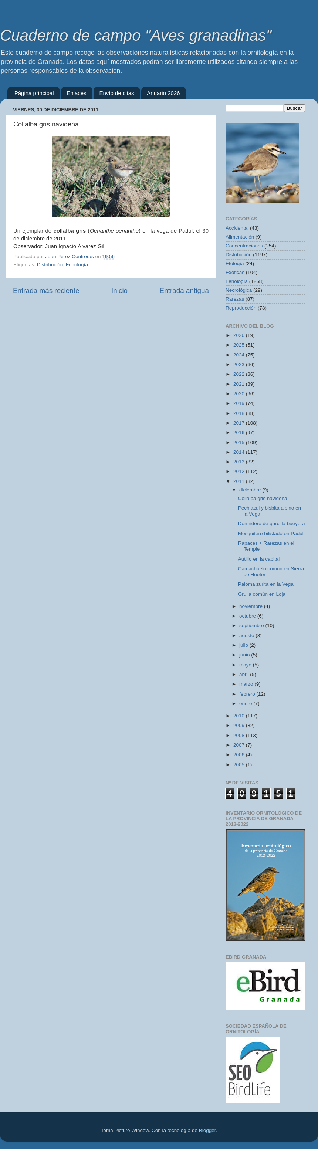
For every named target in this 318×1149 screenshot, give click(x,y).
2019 (239, 403)
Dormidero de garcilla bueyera (271, 523)
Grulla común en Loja (261, 594)
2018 (239, 413)
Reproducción (241, 308)
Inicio (119, 290)
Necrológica (239, 290)
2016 (239, 432)
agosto (247, 635)
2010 (239, 716)
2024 (239, 355)
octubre (248, 616)
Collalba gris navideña (262, 498)
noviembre (251, 606)
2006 (239, 754)
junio (245, 655)
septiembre (252, 625)
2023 (239, 364)
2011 (239, 481)
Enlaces (76, 93)
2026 (239, 335)
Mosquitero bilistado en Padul (271, 533)
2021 (239, 384)
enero (246, 703)
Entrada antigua (184, 290)
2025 (239, 345)
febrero (248, 694)
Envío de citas (116, 93)
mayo (246, 665)
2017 (239, 423)
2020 (239, 393)
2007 (239, 745)
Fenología (77, 264)
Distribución (50, 264)
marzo (246, 684)
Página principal (34, 93)
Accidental (237, 228)
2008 (239, 735)
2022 (239, 374)
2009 (239, 725)
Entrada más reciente (46, 290)
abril (244, 674)
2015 (239, 442)
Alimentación (240, 237)
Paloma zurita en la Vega (266, 584)
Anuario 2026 (163, 93)
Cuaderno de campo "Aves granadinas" (135, 35)
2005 (239, 764)
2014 (239, 452)
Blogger (207, 1130)
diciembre (250, 490)
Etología (235, 263)
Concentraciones (244, 246)
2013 (239, 461)
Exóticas (235, 272)
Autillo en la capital (259, 559)
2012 (239, 471)
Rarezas (235, 299)
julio (244, 645)
